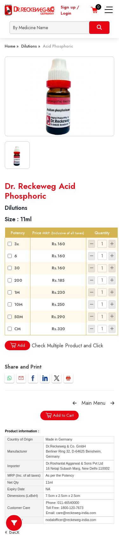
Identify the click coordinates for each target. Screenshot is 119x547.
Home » (12, 46)
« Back (12, 532)
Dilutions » (30, 46)
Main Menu (93, 403)
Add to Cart (59, 415)
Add (17, 345)
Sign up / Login (70, 10)
